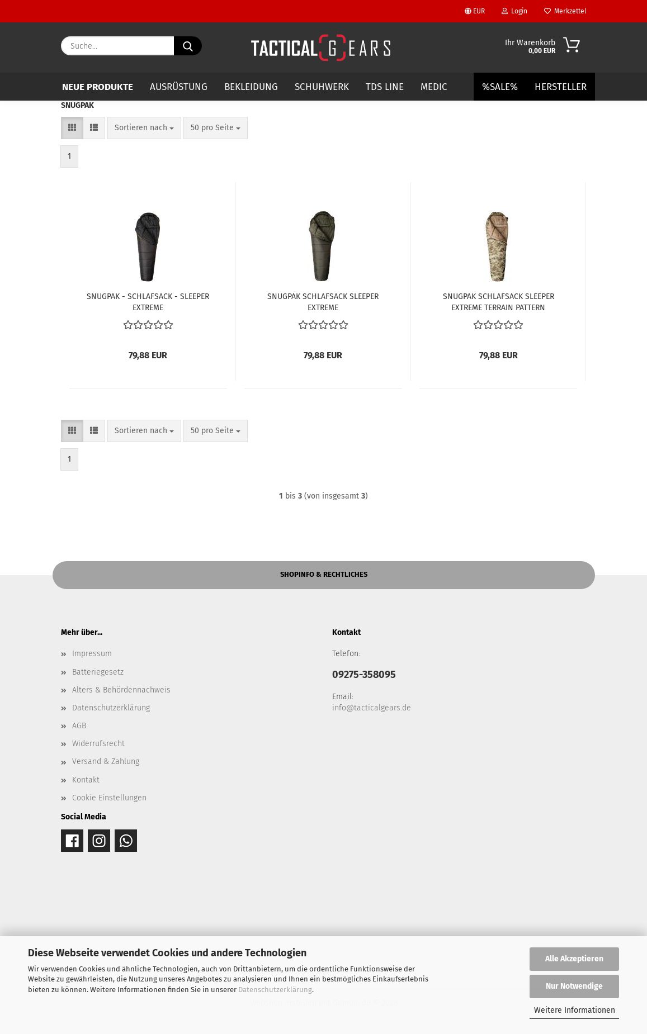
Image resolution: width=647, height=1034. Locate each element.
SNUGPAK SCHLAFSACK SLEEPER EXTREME (323, 301)
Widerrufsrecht (98, 743)
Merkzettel (565, 11)
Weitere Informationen (574, 1010)
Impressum (92, 653)
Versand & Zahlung (105, 761)
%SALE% (500, 87)
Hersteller (561, 87)
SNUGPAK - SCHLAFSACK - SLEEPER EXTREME (148, 301)
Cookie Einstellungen (109, 798)
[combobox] (144, 128)
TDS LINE (385, 87)
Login (514, 11)
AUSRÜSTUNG (178, 87)
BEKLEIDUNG (251, 87)
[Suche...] (188, 45)
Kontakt (86, 780)
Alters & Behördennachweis (121, 690)
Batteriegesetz (98, 672)
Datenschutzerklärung (275, 989)
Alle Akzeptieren (574, 959)
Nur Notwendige (574, 986)
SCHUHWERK (322, 87)
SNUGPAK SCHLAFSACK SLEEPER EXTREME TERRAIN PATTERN (498, 301)
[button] (72, 128)
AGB (79, 726)
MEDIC (434, 87)
